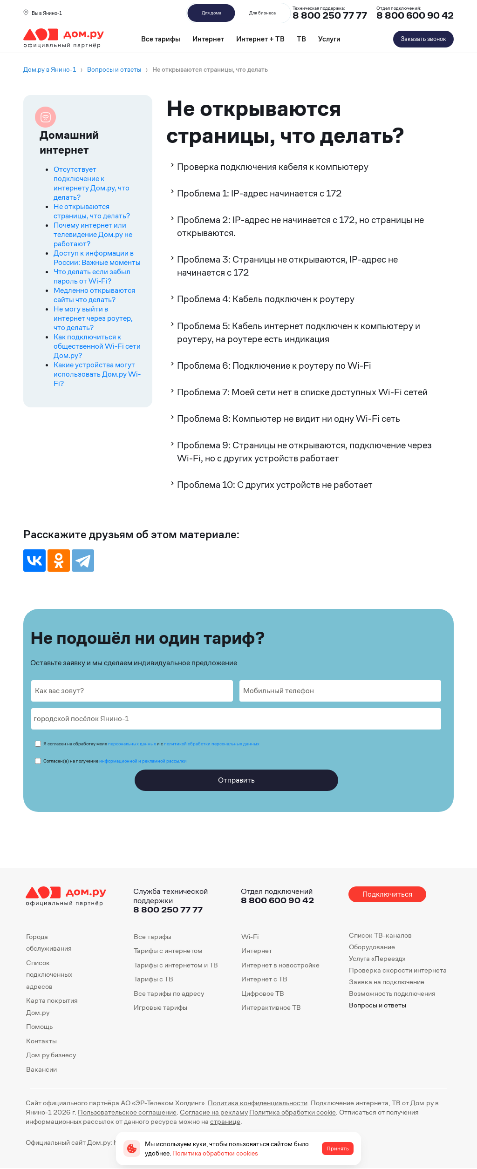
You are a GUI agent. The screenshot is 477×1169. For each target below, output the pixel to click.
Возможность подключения (392, 993)
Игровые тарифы (160, 1007)
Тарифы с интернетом (168, 950)
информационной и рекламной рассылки (143, 761)
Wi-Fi (250, 936)
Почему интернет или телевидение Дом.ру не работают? (93, 234)
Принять (338, 1148)
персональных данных (132, 744)
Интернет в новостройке (280, 964)
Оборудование (372, 946)
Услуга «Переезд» (377, 958)
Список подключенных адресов (49, 974)
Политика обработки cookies (215, 1153)
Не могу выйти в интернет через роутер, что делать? (93, 318)
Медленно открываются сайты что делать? (94, 294)
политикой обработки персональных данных (211, 744)
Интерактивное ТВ (271, 1007)
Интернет (208, 38)
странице (225, 1121)
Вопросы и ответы (377, 1004)
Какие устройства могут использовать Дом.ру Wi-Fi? (97, 374)
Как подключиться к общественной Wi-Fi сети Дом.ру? (97, 346)
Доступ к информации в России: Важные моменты (97, 257)
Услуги (329, 38)
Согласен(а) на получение (115, 761)
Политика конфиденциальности (257, 1102)
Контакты (41, 1040)
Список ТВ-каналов (380, 935)
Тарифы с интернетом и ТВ (176, 964)
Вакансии (41, 1069)
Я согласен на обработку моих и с (151, 744)
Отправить (236, 780)
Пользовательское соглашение (127, 1112)
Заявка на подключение (386, 981)
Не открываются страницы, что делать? (92, 211)
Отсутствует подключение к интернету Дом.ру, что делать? (91, 183)
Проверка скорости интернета (398, 970)
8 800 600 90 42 (415, 15)
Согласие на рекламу (214, 1112)
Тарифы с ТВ (153, 978)
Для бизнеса (262, 13)
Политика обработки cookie (292, 1112)
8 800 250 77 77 (168, 909)
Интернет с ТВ (264, 978)
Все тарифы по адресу (169, 993)
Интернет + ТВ (260, 38)
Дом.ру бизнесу (51, 1054)
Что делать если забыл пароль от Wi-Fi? (92, 276)
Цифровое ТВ (262, 993)
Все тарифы (160, 38)
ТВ (301, 38)
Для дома (211, 13)
